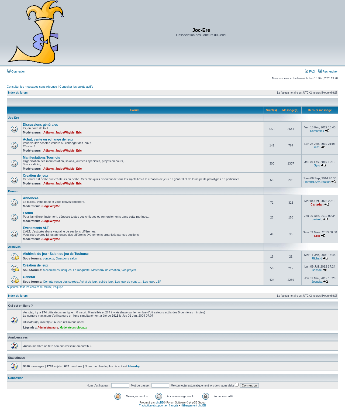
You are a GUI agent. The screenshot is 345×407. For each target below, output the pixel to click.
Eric (79, 132)
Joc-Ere (13, 117)
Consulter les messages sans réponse (32, 86)
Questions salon (66, 258)
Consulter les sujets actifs (76, 86)
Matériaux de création (105, 270)
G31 (317, 147)
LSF (158, 281)
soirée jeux (106, 281)
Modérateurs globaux (73, 327)
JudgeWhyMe (64, 132)
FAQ (310, 71)
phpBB (160, 402)
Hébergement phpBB (193, 405)
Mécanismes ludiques (57, 270)
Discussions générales (40, 124)
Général (29, 277)
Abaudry (134, 366)
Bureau (13, 191)
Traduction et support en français (158, 405)
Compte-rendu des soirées (60, 281)
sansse (317, 270)
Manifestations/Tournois (41, 157)
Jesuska (317, 281)
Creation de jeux (35, 175)
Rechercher (328, 71)
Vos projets (129, 270)
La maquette (81, 270)
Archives (14, 246)
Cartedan (316, 204)
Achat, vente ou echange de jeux (48, 139)
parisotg (317, 219)
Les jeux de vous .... (128, 281)
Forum (28, 213)
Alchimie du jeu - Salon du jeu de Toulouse (56, 254)
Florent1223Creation (316, 181)
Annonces (31, 198)
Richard (317, 258)
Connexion (16, 71)
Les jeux (148, 281)
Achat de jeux (89, 281)
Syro (317, 165)
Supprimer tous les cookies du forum (29, 287)
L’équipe (58, 287)
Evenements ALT (36, 228)
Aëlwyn (48, 132)
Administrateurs (47, 327)
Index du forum (17, 92)
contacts (48, 258)
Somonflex (317, 130)
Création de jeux (35, 265)
